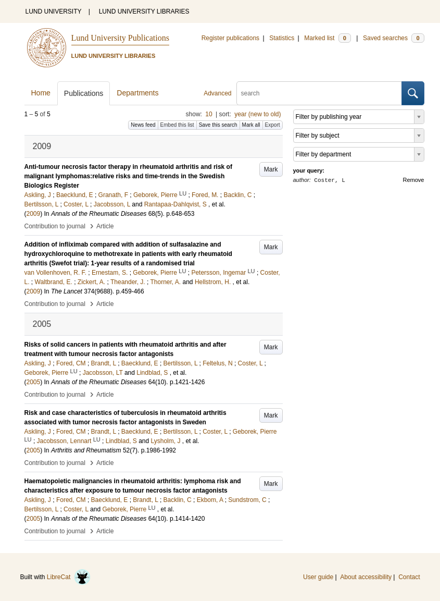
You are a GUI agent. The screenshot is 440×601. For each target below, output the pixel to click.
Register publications (230, 38)
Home (41, 93)
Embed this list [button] (177, 125)
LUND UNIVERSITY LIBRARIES (144, 11)
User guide (318, 577)
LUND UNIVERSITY (54, 11)
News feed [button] (143, 125)
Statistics (281, 38)
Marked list (327, 38)
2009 (34, 213)
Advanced (217, 93)
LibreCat (69, 577)
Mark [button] (271, 169)
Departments (137, 93)
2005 (34, 382)
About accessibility (366, 577)
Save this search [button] (218, 125)
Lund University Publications (120, 37)
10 (208, 114)
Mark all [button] (251, 125)
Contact (409, 577)
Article (105, 226)
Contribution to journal (54, 226)
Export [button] (272, 125)
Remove (413, 180)
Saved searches (393, 38)
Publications (84, 93)
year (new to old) (257, 114)
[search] (319, 93)
